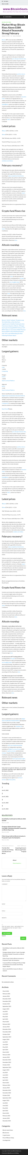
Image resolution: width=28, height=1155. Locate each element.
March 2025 (6, 1021)
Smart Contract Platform (8, 380)
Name (4, 904)
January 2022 (6, 1118)
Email (4, 910)
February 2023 (6, 1085)
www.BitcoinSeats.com (15, 1150)
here (16, 240)
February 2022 (6, 1115)
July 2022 (5, 1103)
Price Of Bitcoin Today (8, 1137)
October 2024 (6, 1034)
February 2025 (6, 1024)
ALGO (3, 386)
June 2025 (5, 1014)
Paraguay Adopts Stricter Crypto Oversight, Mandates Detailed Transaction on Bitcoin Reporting (14, 828)
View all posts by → (17, 863)
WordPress (10, 1153)
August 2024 (6, 1039)
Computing (5, 371)
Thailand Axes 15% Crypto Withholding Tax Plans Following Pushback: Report (13, 333)
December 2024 (7, 1029)
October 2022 (6, 1095)
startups (4, 753)
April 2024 (5, 1049)
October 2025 (6, 1004)
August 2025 (6, 1009)
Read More (5, 409)
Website (4, 917)
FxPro (8, 119)
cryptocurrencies (11, 751)
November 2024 (7, 1031)
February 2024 (6, 1054)
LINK (3, 367)
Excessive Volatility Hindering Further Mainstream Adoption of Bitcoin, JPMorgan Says (13, 325)
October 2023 (6, 1065)
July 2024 (5, 1042)
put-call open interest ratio (19, 58)
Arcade (22, 278)
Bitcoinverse (6, 1132)
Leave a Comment (17, 36)
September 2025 (7, 1006)
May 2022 (5, 1108)
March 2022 (6, 1113)
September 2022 (7, 1098)
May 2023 (5, 1077)
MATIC (4, 376)
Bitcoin (4, 39)
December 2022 (7, 1090)
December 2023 (7, 1059)
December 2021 (7, 1120)
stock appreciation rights (18, 758)
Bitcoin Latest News (6, 22)
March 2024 (6, 1052)
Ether (3, 134)
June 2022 (5, 1105)
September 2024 (7, 1037)
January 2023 (6, 1087)
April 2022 (5, 1110)
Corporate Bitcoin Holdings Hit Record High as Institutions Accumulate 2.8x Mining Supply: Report (14, 964)
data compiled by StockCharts (16, 176)
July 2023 (5, 1072)
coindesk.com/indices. (7, 160)
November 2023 (7, 1062)
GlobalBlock (5, 104)
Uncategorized (6, 1140)
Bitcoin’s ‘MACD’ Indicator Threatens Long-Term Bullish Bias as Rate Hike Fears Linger (13, 322)
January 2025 (6, 1026)
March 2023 (6, 1082)
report (23, 193)
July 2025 (5, 1011)
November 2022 (7, 1092)
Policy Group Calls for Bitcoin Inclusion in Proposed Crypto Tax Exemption (13, 837)
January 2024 (6, 1057)
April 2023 (5, 1080)
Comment (5, 884)
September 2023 (7, 1067)
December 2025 (7, 998)
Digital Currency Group (15, 749)
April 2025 (5, 1019)
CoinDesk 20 (5, 403)
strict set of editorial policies (15, 745)
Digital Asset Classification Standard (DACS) (13, 395)
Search (4, 935)
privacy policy (11, 779)
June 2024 (5, 1044)
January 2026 (6, 996)
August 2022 (6, 1100)
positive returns (21, 74)
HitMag (17, 1153)
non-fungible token (14, 282)
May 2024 (5, 1047)
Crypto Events (6, 1135)
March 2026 (6, 991)
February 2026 (6, 993)
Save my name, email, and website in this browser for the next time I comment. (12, 928)
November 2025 (7, 1001)
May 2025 (5, 1016)
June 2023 (5, 1075)
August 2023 (6, 1070)
